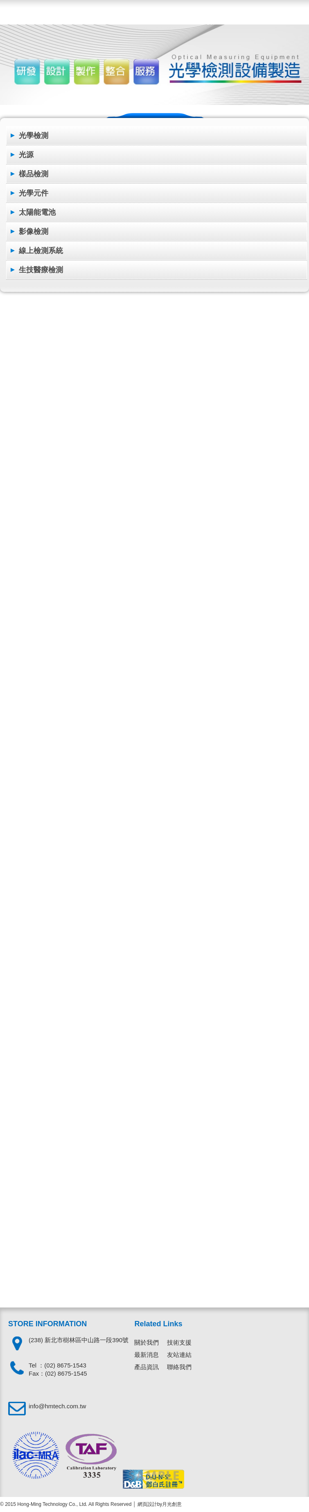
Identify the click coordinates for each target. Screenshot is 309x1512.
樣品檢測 (33, 174)
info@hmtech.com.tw (57, 1406)
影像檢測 (33, 231)
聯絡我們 (179, 1366)
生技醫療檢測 (41, 270)
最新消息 (146, 1354)
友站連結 (179, 1354)
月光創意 (172, 1504)
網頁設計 (147, 1504)
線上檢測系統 (41, 251)
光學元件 (33, 193)
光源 (26, 155)
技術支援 (179, 1342)
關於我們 (146, 1342)
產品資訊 (146, 1366)
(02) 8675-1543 (65, 1365)
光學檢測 (33, 135)
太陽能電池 (37, 212)
